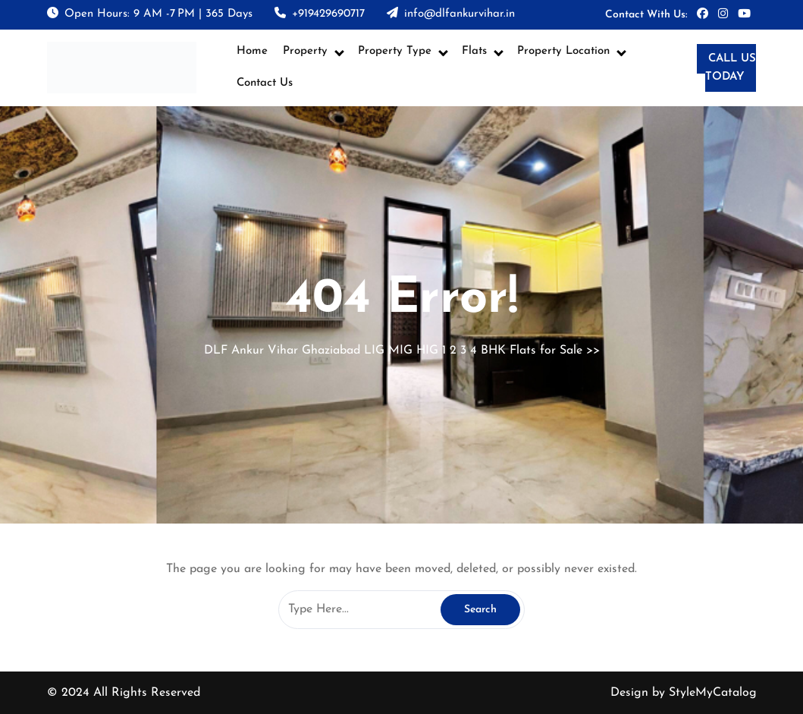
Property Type (394, 51)
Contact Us (265, 83)
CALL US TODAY (730, 68)
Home (252, 51)
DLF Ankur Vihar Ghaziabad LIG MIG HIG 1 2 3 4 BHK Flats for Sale (393, 350)
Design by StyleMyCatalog (683, 693)
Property (305, 51)
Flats (474, 51)
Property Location (563, 51)
